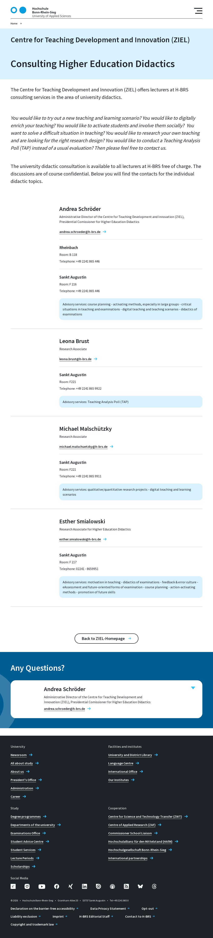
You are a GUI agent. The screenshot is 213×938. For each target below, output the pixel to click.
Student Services (23, 850)
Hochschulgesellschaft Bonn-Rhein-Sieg (137, 850)
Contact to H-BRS (138, 916)
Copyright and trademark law (32, 924)
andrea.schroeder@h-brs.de (79, 232)
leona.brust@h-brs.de (75, 359)
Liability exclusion (24, 916)
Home (14, 23)
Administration (22, 788)
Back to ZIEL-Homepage (103, 638)
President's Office (23, 780)
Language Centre (120, 763)
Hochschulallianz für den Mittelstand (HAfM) (140, 841)
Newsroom (19, 755)
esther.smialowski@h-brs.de (80, 539)
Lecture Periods (22, 858)
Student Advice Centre (27, 841)
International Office (122, 771)
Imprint (58, 916)
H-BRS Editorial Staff (94, 916)
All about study (22, 763)
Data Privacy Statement (108, 908)
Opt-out (148, 908)
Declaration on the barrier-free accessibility (43, 908)
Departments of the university (33, 825)
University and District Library (130, 755)
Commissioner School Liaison (130, 833)
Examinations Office (25, 833)
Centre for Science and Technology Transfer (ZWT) (145, 816)
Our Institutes (118, 780)
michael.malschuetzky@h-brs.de (83, 446)
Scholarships (20, 866)
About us (17, 771)
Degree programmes (26, 816)
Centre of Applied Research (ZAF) (132, 825)
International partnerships (127, 858)
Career (15, 796)
